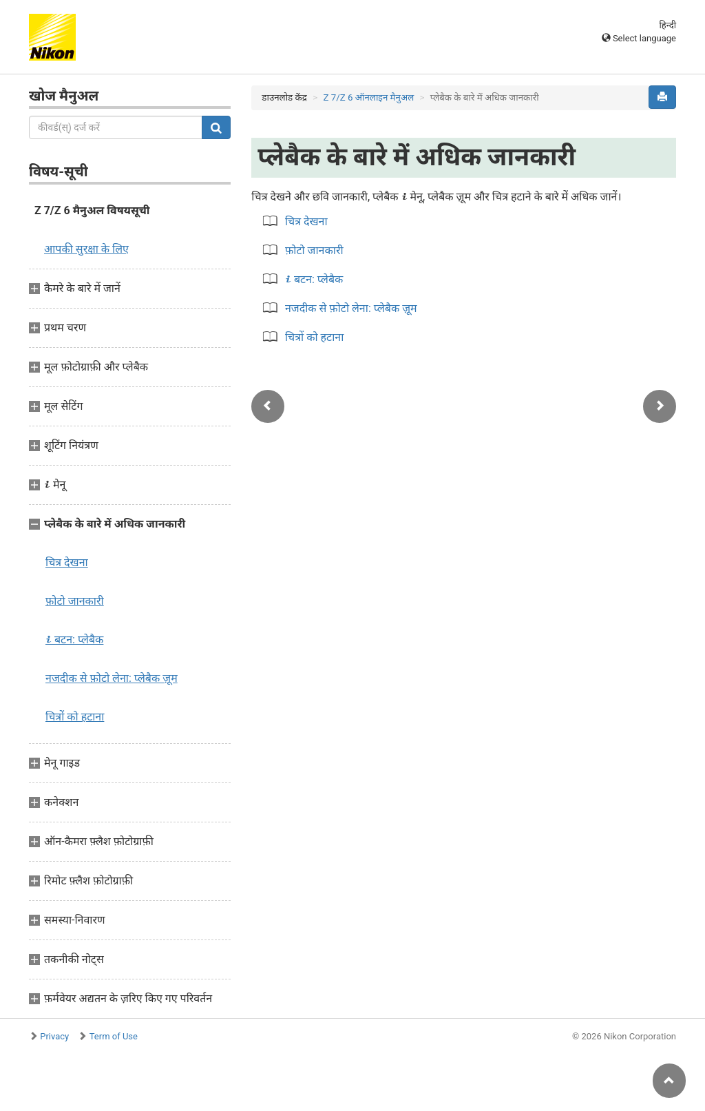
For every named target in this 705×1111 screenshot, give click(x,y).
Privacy (54, 1036)
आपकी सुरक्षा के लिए (86, 249)
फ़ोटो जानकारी (74, 601)
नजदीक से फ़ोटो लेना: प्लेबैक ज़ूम (351, 308)
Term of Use (114, 1036)
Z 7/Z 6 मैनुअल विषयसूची (92, 210)
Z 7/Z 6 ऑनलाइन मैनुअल (368, 97)
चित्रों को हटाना (74, 716)
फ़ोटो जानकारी (314, 250)
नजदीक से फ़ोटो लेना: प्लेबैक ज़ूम (111, 678)
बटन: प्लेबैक (74, 639)
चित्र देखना (66, 562)
